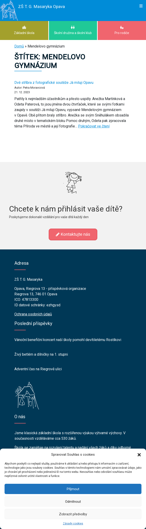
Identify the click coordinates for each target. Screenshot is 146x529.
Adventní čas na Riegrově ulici (38, 369)
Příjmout (73, 489)
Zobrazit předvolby (73, 514)
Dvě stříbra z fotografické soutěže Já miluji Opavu (53, 82)
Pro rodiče (121, 30)
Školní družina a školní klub (73, 30)
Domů (19, 46)
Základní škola (24, 30)
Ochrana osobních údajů (33, 314)
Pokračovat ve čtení (94, 126)
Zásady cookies (73, 523)
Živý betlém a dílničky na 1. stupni (41, 354)
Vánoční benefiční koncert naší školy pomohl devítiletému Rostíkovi (67, 340)
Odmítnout (73, 502)
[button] (139, 454)
